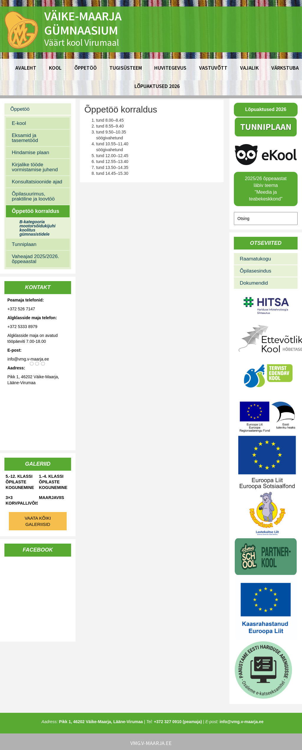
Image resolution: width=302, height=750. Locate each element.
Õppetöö (85, 67)
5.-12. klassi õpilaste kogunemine (20, 482)
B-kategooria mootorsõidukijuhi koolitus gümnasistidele (37, 228)
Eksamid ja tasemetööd (25, 138)
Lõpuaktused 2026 (157, 86)
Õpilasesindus (255, 271)
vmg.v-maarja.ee (151, 743)
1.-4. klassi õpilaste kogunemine (53, 482)
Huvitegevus (170, 67)
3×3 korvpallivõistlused (22, 500)
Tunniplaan (24, 244)
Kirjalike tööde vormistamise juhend (35, 167)
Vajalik (249, 67)
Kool (55, 67)
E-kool (19, 123)
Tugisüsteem (125, 67)
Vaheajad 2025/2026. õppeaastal (35, 259)
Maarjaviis (51, 497)
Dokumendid (254, 283)
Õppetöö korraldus (35, 211)
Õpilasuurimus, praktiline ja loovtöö (33, 196)
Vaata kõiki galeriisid (37, 521)
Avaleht (25, 67)
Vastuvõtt (213, 67)
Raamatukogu (255, 259)
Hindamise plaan (30, 152)
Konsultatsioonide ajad (37, 182)
